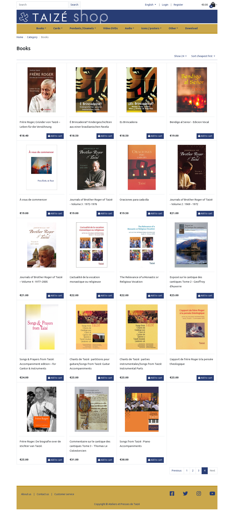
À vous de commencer (33, 199)
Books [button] (40, 28)
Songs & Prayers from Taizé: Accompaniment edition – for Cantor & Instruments (38, 364)
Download (191, 28)
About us (26, 494)
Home (20, 37)
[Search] (42, 4)
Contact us (43, 494)
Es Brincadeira (128, 122)
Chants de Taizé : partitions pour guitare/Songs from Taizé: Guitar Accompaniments (90, 364)
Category (32, 37)
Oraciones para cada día (134, 199)
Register (178, 4)
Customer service (64, 494)
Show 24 (179, 56)
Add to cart (55, 136)
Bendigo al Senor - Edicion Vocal (189, 122)
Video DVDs (110, 28)
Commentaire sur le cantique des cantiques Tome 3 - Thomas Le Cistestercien (90, 446)
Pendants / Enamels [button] (82, 28)
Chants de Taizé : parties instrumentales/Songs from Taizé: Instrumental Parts (141, 364)
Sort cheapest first (202, 56)
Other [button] (172, 28)
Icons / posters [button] (150, 28)
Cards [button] (56, 28)
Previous (177, 470)
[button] (209, 5)
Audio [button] (128, 28)
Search (74, 4)
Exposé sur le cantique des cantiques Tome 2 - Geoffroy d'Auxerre (187, 282)
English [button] (149, 4)
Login (165, 4)
